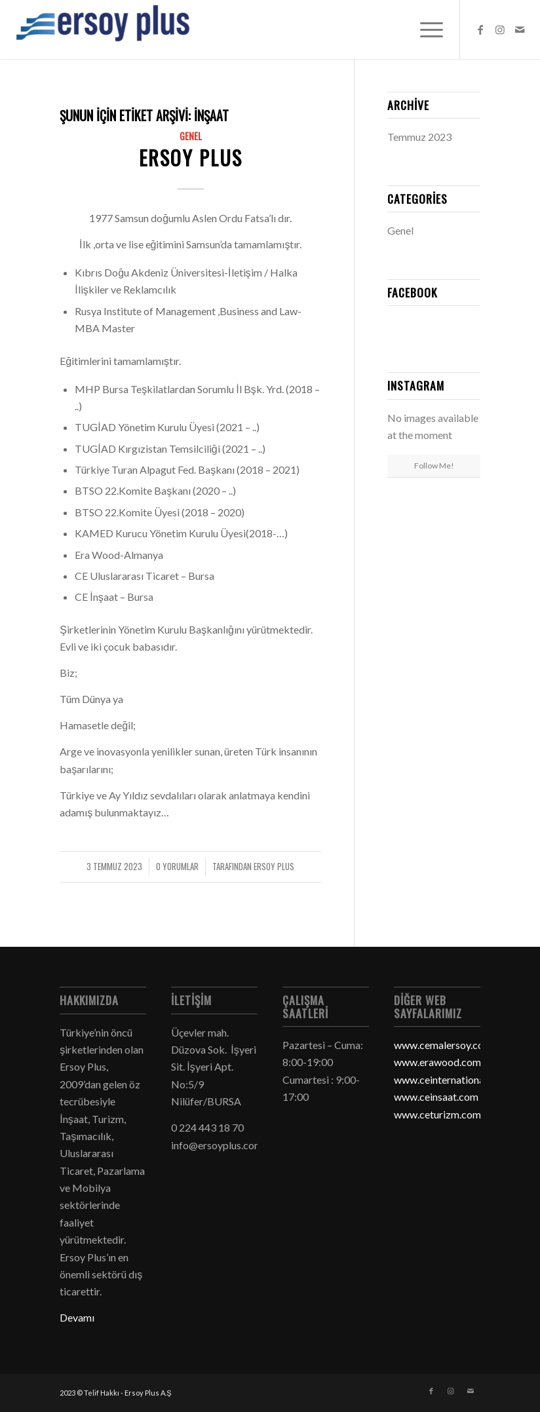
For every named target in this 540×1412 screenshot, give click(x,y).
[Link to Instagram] (500, 29)
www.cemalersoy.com (443, 1045)
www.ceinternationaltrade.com (463, 1079)
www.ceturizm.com (437, 1114)
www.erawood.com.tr (442, 1062)
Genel (191, 136)
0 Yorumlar (177, 866)
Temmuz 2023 (419, 136)
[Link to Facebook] (480, 29)
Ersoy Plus (190, 157)
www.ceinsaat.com (436, 1096)
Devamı (77, 1317)
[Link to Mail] (520, 29)
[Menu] (425, 29)
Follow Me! (434, 465)
